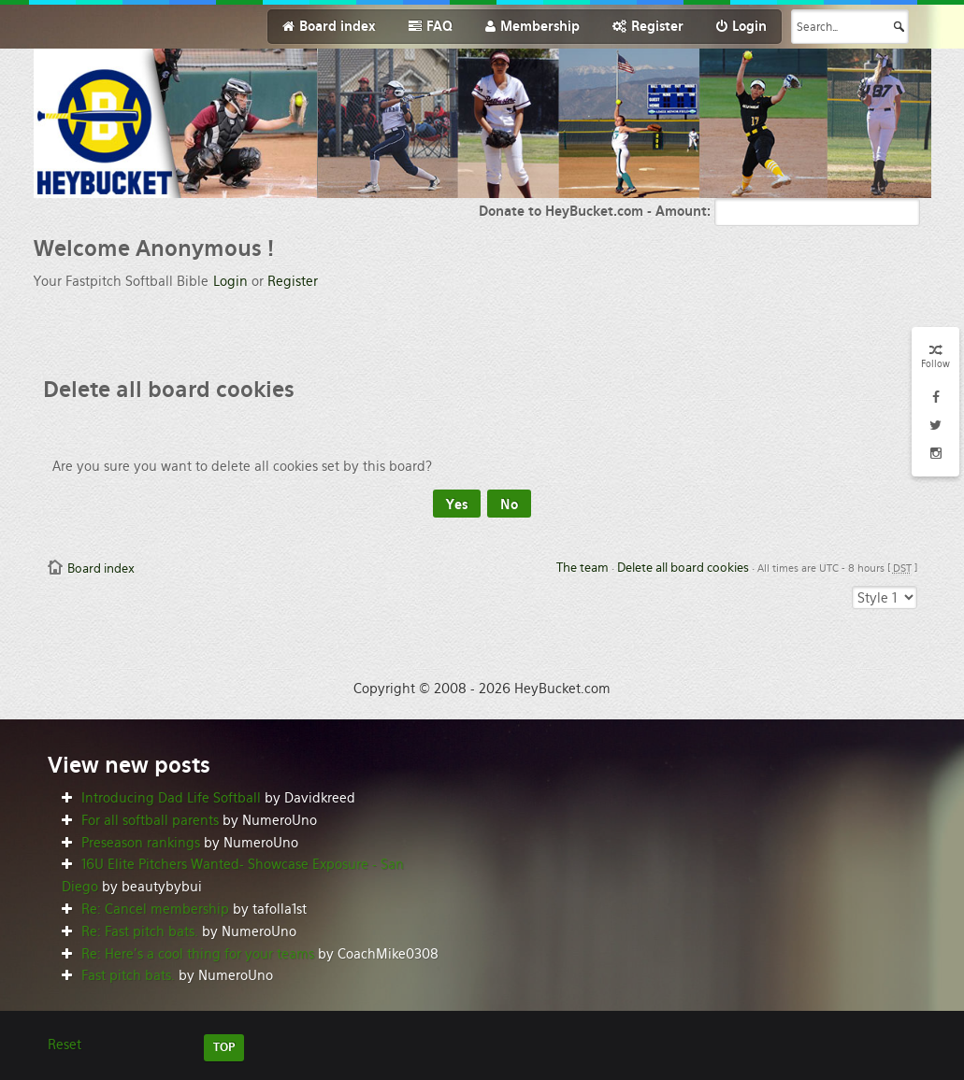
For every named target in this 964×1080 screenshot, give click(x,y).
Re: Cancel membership (155, 909)
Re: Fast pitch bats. (139, 931)
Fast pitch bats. (128, 975)
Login (230, 281)
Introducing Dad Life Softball (171, 797)
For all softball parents (150, 820)
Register (292, 281)
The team (582, 568)
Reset (64, 1044)
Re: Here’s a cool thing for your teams (197, 953)
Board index (101, 568)
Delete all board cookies (683, 568)
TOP (224, 1047)
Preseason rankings (140, 842)
